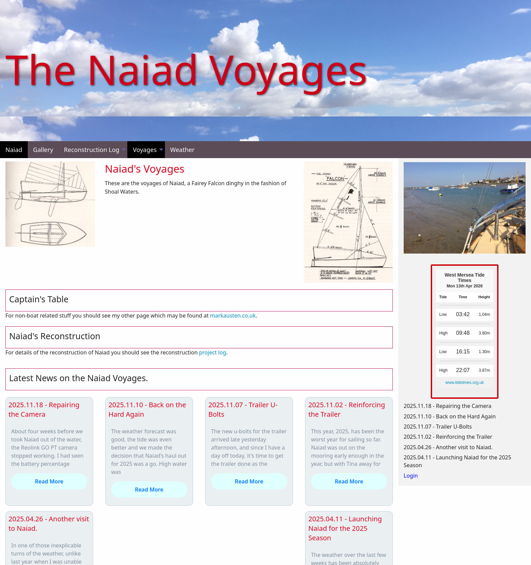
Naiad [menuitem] (13, 150)
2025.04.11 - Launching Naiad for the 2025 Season (345, 528)
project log (212, 352)
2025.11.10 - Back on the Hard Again (450, 416)
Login (411, 475)
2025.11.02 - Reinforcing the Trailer (448, 436)
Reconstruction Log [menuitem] (92, 150)
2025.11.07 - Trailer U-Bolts (438, 426)
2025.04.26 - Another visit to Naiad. (448, 447)
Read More (49, 481)
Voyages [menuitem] (144, 150)
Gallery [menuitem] (43, 150)
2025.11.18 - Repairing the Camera (44, 409)
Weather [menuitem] (182, 150)
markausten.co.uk (233, 315)
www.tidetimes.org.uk (464, 382)
